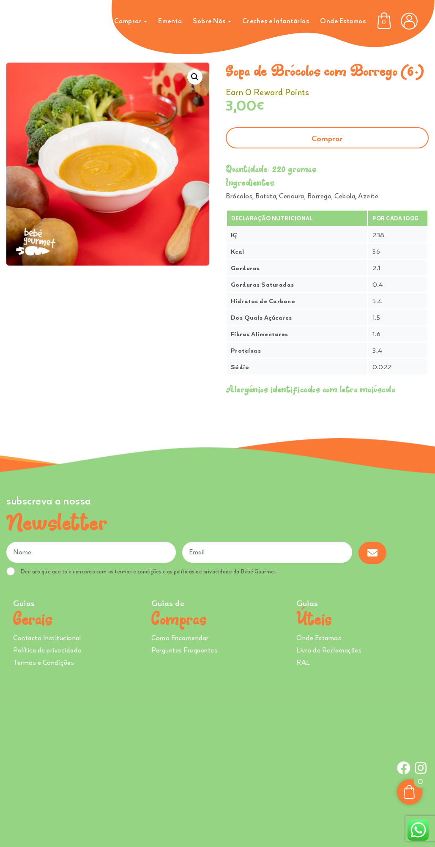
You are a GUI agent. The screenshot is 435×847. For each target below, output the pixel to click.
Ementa (170, 20)
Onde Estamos (343, 20)
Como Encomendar (180, 637)
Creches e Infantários (275, 20)
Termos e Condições (43, 662)
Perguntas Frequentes (184, 650)
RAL (303, 662)
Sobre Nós (209, 20)
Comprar (128, 20)
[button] (194, 77)
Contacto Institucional (47, 637)
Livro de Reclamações (328, 650)
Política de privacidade (47, 650)
